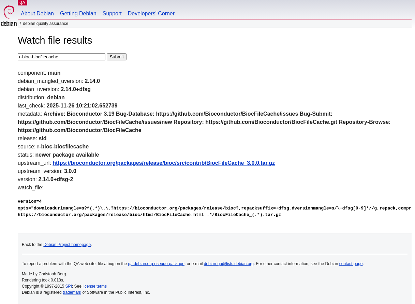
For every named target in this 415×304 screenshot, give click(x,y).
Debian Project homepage (67, 244)
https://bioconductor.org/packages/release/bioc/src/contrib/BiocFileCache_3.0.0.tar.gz (164, 163)
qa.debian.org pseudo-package (156, 263)
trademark (72, 292)
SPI (68, 286)
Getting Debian (78, 13)
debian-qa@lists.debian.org (229, 263)
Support (112, 13)
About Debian (37, 13)
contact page (351, 263)
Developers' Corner (151, 13)
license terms (95, 286)
